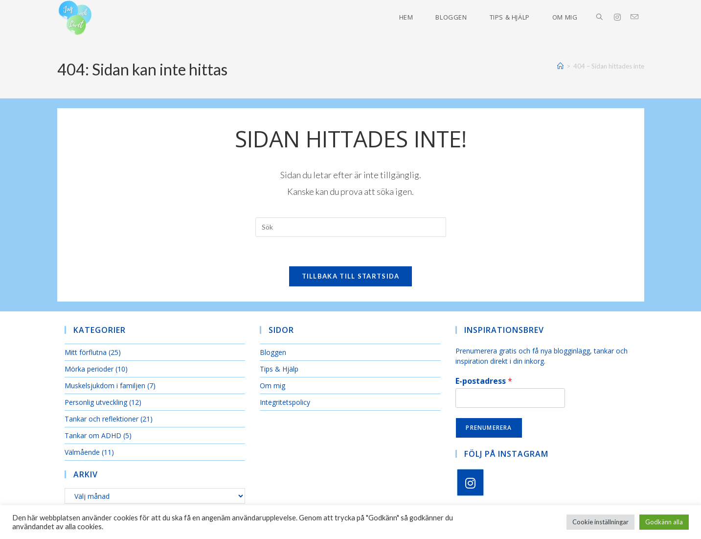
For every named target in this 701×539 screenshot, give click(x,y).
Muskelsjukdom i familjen (105, 386)
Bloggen (273, 352)
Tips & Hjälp (279, 369)
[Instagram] (470, 482)
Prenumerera (489, 427)
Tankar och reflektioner (101, 419)
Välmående (82, 452)
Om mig (272, 386)
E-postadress (483, 381)
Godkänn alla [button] (664, 522)
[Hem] (560, 66)
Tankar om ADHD (93, 436)
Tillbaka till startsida (351, 277)
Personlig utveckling (96, 402)
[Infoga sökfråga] (350, 227)
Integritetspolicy (285, 402)
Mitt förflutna (86, 352)
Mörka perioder (89, 369)
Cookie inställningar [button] (600, 522)
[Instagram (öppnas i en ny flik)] (622, 17)
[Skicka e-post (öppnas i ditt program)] (639, 17)
